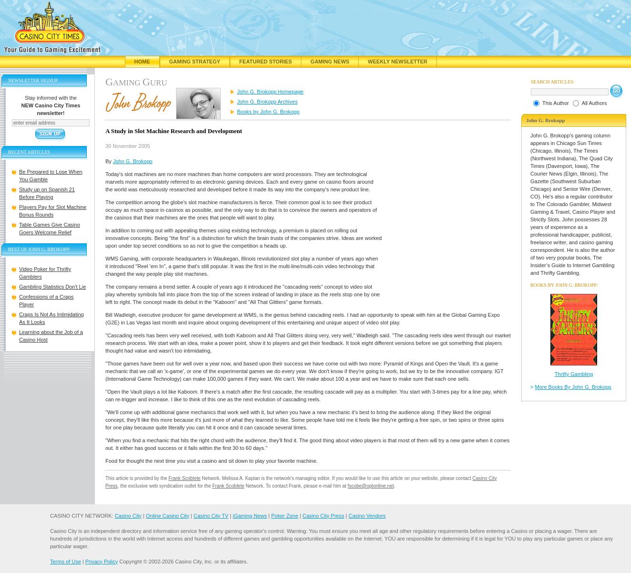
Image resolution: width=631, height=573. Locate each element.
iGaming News (250, 516)
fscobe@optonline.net (371, 486)
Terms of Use (65, 561)
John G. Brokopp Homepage (270, 91)
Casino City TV (211, 516)
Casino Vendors (367, 516)
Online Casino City (167, 516)
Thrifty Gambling (574, 374)
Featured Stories (265, 61)
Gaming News (329, 61)
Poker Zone (284, 516)
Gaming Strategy (194, 61)
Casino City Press (323, 516)
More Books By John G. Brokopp (573, 387)
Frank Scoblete (184, 478)
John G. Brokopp (133, 161)
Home (142, 61)
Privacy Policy (101, 561)
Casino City (127, 516)
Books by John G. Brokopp (268, 112)
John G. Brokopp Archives (267, 101)
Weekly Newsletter (397, 61)
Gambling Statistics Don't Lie (52, 287)
